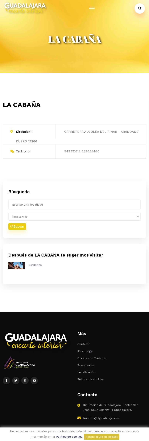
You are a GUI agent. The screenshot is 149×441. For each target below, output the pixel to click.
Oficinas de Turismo (91, 358)
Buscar (17, 226)
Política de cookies (69, 436)
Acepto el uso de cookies (102, 436)
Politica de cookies (90, 379)
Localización (86, 372)
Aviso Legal (85, 351)
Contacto (83, 344)
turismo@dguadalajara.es (101, 418)
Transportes (86, 365)
